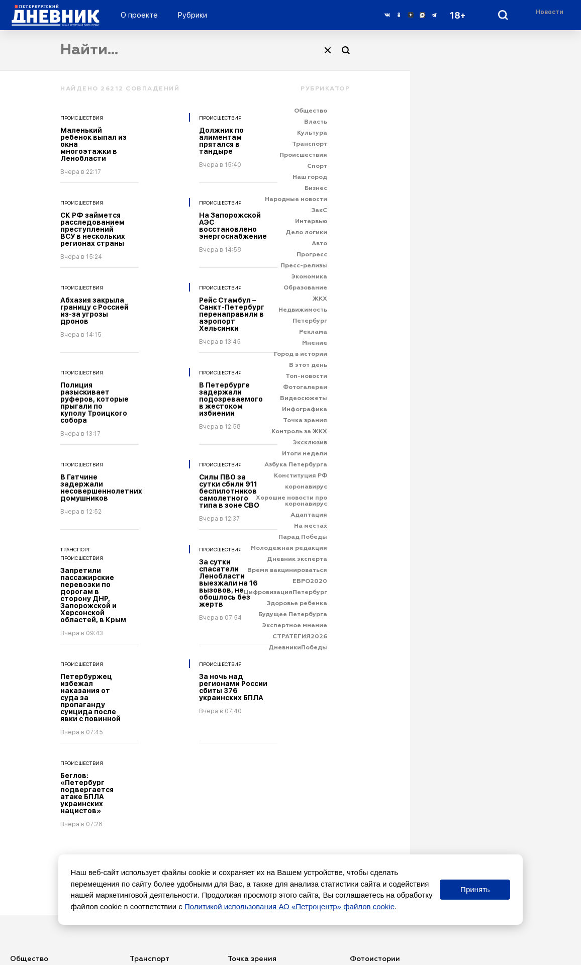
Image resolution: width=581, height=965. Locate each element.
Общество (29, 958)
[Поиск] (346, 50)
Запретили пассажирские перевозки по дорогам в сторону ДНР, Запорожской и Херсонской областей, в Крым (93, 595)
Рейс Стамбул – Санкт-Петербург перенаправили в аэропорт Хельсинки (231, 314)
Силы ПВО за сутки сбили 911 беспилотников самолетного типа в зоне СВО (229, 491)
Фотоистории (375, 958)
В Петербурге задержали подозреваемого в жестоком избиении (231, 399)
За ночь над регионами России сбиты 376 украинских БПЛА (233, 687)
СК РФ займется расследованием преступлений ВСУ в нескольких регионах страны (92, 229)
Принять (475, 889)
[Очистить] (328, 50)
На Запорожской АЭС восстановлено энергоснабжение (233, 225)
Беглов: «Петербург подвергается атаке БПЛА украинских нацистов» (87, 793)
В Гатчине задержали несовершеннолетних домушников (101, 487)
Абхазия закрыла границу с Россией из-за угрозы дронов (94, 310)
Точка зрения (252, 958)
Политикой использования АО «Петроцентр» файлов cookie (289, 906)
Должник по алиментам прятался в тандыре (221, 140)
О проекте (139, 15)
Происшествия (81, 118)
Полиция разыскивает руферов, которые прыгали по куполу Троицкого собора (94, 402)
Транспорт (75, 549)
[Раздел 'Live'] (550, 15)
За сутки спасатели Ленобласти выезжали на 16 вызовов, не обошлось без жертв (228, 583)
